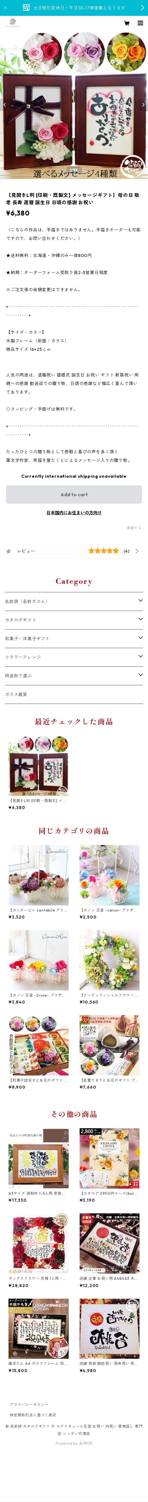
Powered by (74, 1443)
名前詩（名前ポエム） (27, 601)
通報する (134, 528)
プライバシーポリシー (29, 1404)
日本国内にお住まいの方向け (74, 513)
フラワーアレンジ (23, 657)
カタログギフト (20, 620)
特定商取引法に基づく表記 (33, 1415)
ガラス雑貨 (16, 694)
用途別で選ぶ (18, 676)
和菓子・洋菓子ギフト (27, 638)
